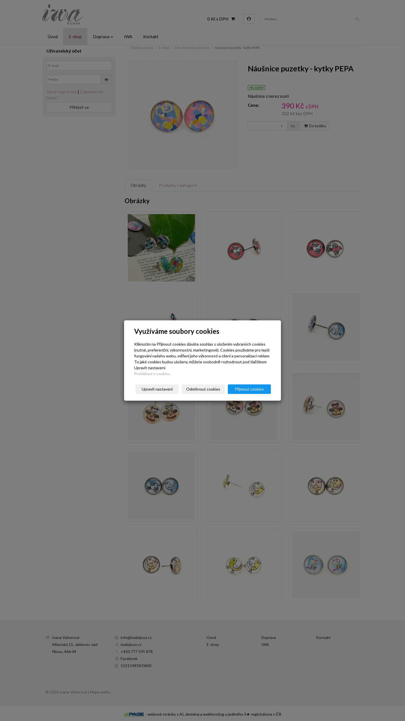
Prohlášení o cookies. (152, 373)
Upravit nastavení (157, 389)
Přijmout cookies (249, 389)
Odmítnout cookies (203, 389)
